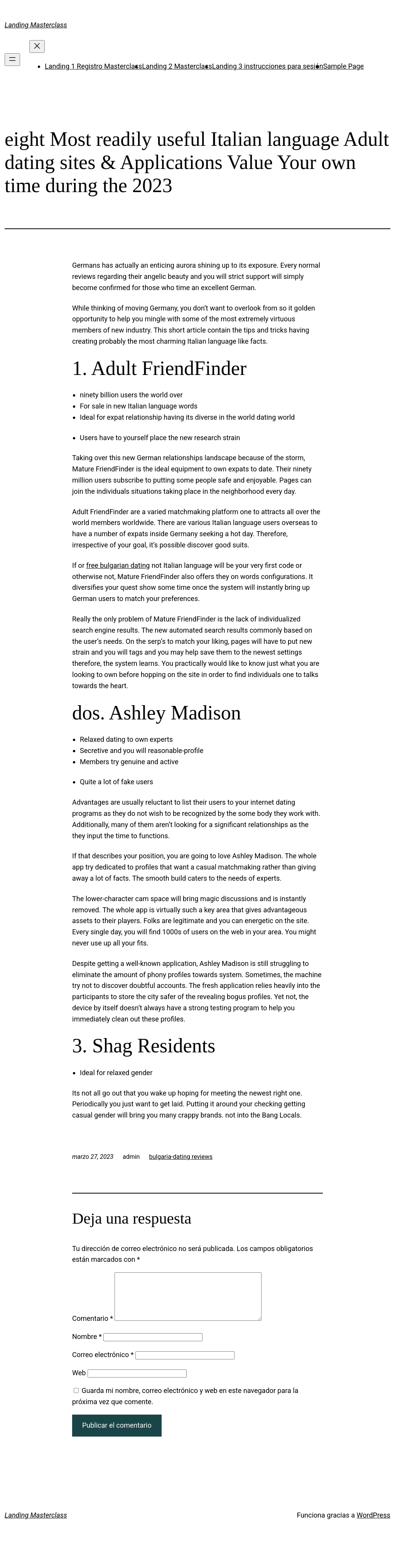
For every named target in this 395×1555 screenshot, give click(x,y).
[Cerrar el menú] (37, 46)
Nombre (87, 1346)
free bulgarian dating (118, 565)
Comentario (92, 1328)
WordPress (373, 1524)
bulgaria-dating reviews (181, 1156)
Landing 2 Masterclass (177, 66)
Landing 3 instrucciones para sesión (267, 66)
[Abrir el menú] (12, 59)
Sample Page (343, 66)
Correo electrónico (103, 1364)
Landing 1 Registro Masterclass (93, 66)
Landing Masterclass (36, 25)
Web (79, 1382)
